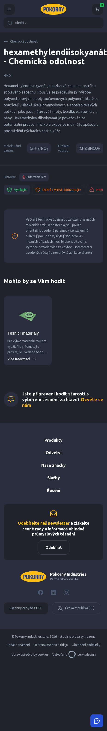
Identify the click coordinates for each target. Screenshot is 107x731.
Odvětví (54, 452)
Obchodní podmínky (86, 645)
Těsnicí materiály (23, 333)
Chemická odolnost (21, 41)
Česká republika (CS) (76, 608)
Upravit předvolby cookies (30, 654)
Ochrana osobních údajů (50, 645)
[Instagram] (66, 592)
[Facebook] (40, 592)
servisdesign (82, 654)
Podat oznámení (18, 645)
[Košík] (97, 9)
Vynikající (17, 190)
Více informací (21, 359)
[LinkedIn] (53, 592)
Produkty (53, 440)
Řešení (53, 490)
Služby (53, 477)
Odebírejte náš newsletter (44, 523)
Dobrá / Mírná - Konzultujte (58, 190)
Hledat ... (17, 22)
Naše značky (53, 465)
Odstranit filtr (34, 177)
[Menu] (9, 9)
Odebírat (53, 547)
